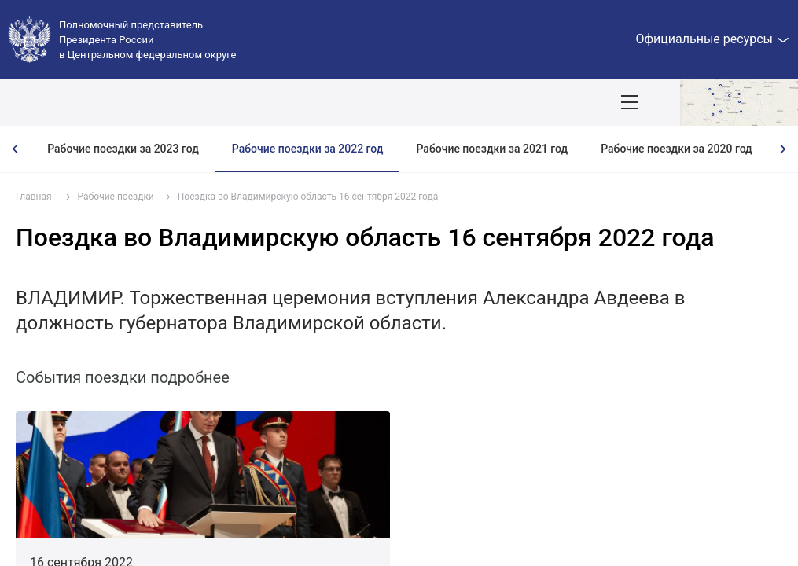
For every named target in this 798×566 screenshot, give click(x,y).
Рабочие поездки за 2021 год (492, 148)
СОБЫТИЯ (205, 102)
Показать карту (739, 102)
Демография (421, 102)
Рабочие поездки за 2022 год (308, 148)
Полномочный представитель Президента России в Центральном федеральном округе (147, 40)
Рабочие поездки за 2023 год (123, 148)
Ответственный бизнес (539, 102)
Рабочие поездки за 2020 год (676, 148)
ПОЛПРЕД (127, 102)
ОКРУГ (59, 102)
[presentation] (15, 149)
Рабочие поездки (116, 196)
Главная (34, 196)
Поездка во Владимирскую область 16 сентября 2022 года (308, 196)
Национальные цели (309, 102)
